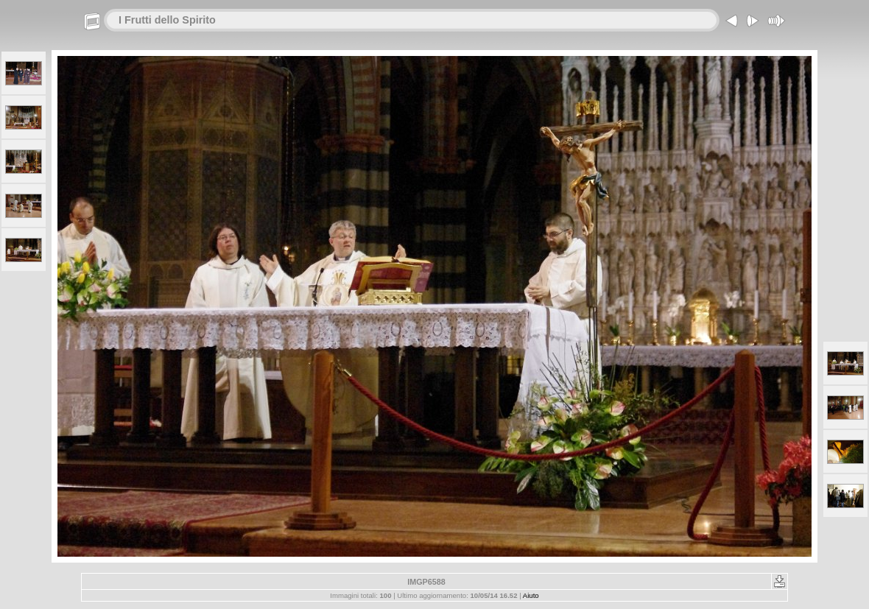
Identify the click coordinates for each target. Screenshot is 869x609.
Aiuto (531, 595)
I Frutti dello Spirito (167, 20)
